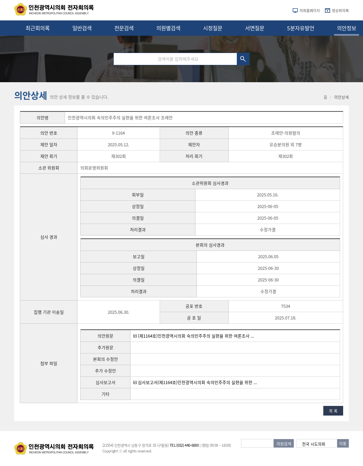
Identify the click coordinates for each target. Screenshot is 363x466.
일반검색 (82, 28)
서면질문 (254, 28)
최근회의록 (38, 28)
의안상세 (341, 97)
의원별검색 (168, 28)
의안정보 (346, 28)
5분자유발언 (300, 28)
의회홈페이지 (309, 10)
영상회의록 (340, 10)
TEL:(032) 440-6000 (184, 445)
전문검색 (124, 28)
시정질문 (212, 28)
